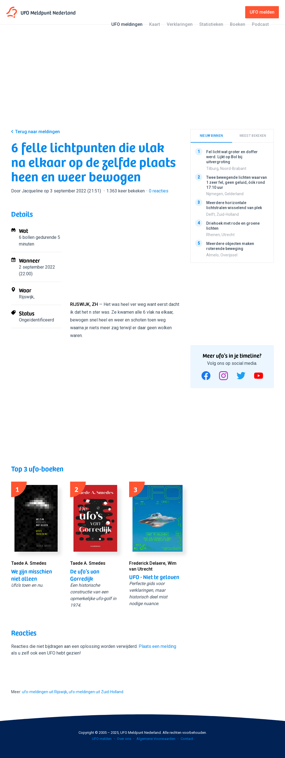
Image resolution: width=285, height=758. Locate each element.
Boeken (237, 24)
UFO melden (102, 739)
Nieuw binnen (211, 136)
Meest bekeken (253, 136)
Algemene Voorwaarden (155, 739)
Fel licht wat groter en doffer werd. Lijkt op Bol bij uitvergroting (232, 157)
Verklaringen (180, 24)
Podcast (260, 24)
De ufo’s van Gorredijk (84, 575)
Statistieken (211, 24)
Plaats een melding (157, 646)
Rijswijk (26, 296)
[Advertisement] (142, 81)
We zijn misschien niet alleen (31, 575)
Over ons (124, 739)
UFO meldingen (126, 24)
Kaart (154, 24)
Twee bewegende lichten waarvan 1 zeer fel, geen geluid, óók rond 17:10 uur (236, 182)
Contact (187, 739)
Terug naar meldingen (37, 131)
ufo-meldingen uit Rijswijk (44, 692)
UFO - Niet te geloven (154, 577)
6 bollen (27, 237)
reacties (158, 191)
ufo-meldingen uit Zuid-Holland (96, 692)
